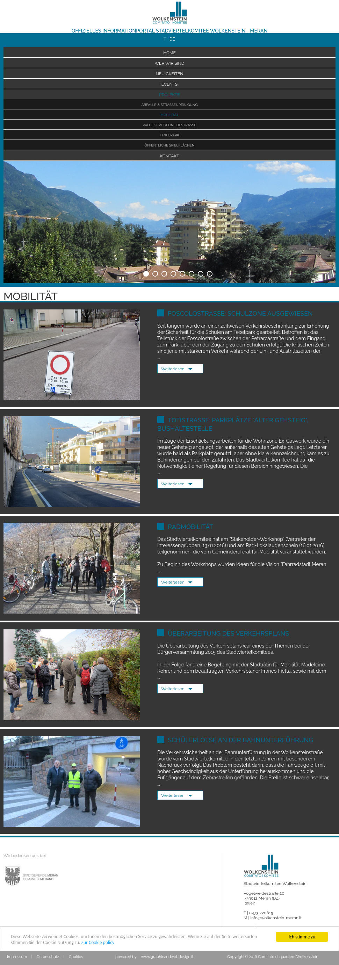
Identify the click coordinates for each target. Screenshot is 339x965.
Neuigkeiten (169, 73)
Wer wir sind (170, 63)
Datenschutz (48, 957)
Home (169, 52)
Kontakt (169, 155)
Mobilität (169, 115)
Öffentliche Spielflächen (169, 145)
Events (169, 84)
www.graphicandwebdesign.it (167, 957)
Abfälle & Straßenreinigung (169, 105)
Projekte (169, 94)
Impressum (17, 957)
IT (164, 39)
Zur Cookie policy (98, 943)
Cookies (76, 957)
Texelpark (169, 135)
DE (171, 39)
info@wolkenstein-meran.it (276, 917)
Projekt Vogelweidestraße (169, 125)
